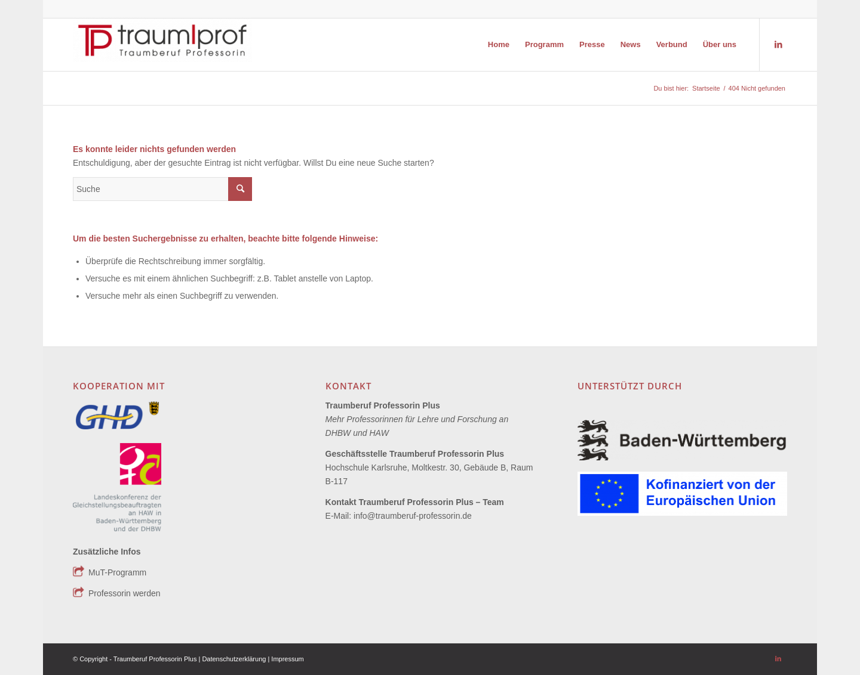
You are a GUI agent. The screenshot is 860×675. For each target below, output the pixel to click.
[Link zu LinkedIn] (778, 44)
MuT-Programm (117, 572)
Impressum (287, 658)
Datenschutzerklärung (235, 658)
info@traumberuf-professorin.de (413, 516)
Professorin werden (124, 593)
